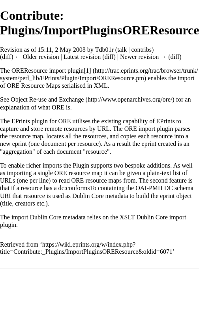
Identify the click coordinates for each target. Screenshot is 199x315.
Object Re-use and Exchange (47, 99)
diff (6, 56)
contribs (141, 49)
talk (122, 49)
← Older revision (37, 56)
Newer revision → (143, 56)
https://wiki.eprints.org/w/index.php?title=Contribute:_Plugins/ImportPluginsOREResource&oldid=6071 (86, 248)
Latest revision (82, 56)
